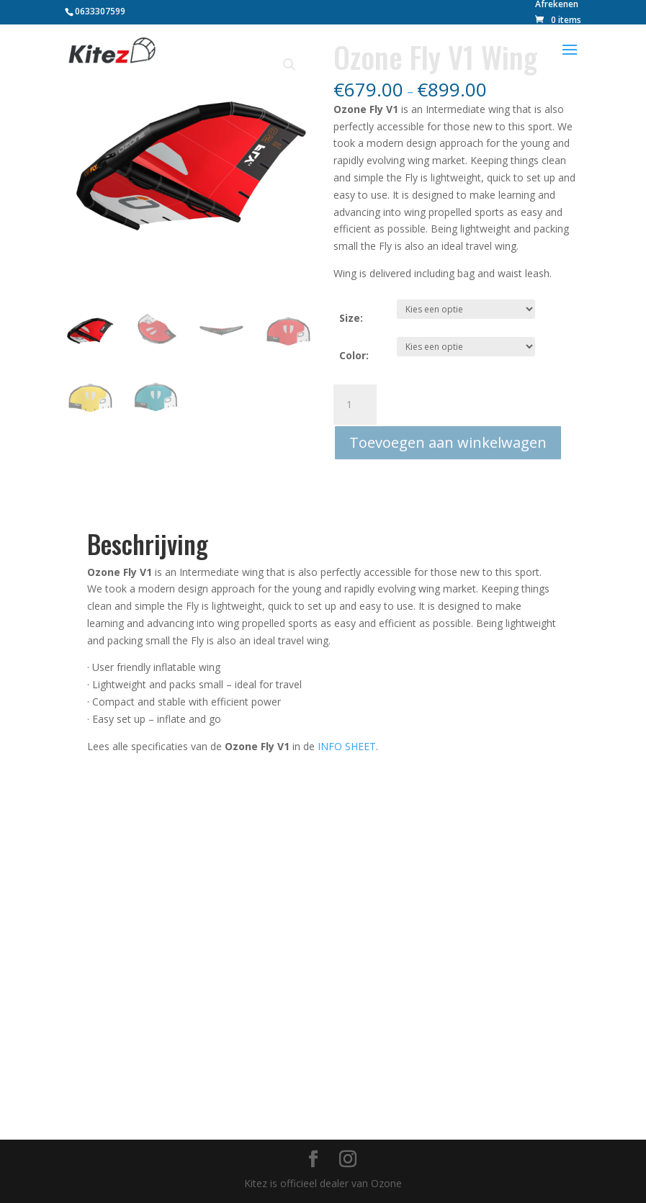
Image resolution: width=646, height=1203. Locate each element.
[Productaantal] (355, 404)
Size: (351, 318)
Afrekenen (556, 5)
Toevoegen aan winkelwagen (448, 442)
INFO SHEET (347, 746)
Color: (354, 355)
